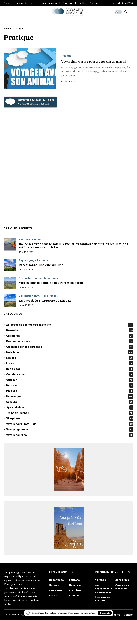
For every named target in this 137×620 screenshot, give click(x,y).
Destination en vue (30, 278)
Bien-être (25, 239)
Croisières (69, 336)
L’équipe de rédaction (122, 587)
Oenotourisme (69, 374)
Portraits (69, 385)
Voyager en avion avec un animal (93, 61)
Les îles (69, 358)
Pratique (19, 28)
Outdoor (37, 239)
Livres (69, 363)
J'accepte (104, 613)
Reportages (26, 260)
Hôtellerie (69, 352)
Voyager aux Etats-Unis (69, 424)
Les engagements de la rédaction (104, 588)
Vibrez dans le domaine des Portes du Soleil (51, 283)
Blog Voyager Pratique (103, 598)
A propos (100, 579)
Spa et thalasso (69, 407)
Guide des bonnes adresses (69, 347)
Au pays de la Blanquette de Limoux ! (45, 300)
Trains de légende (69, 413)
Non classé (69, 369)
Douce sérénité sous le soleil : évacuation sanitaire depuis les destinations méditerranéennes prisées (73, 245)
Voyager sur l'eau (69, 435)
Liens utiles (122, 579)
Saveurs (69, 402)
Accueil (7, 28)
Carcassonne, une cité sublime (41, 265)
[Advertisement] (68, 166)
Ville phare (41, 260)
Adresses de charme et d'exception (69, 325)
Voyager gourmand (69, 429)
